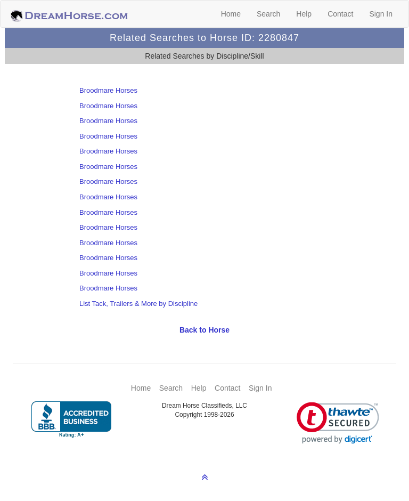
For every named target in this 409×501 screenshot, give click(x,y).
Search (268, 14)
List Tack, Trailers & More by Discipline (138, 304)
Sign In (380, 14)
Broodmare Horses (108, 90)
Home (231, 14)
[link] (338, 423)
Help (304, 14)
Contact (340, 14)
